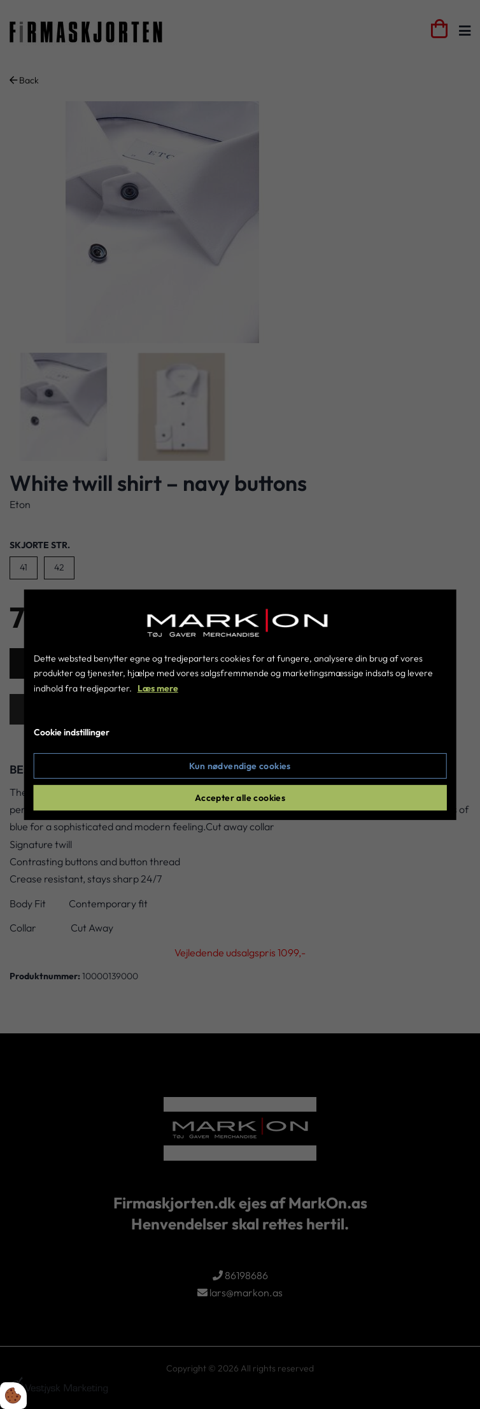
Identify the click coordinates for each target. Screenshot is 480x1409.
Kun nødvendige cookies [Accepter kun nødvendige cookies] (240, 766)
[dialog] (240, 704)
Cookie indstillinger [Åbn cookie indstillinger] (71, 732)
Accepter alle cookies (240, 798)
